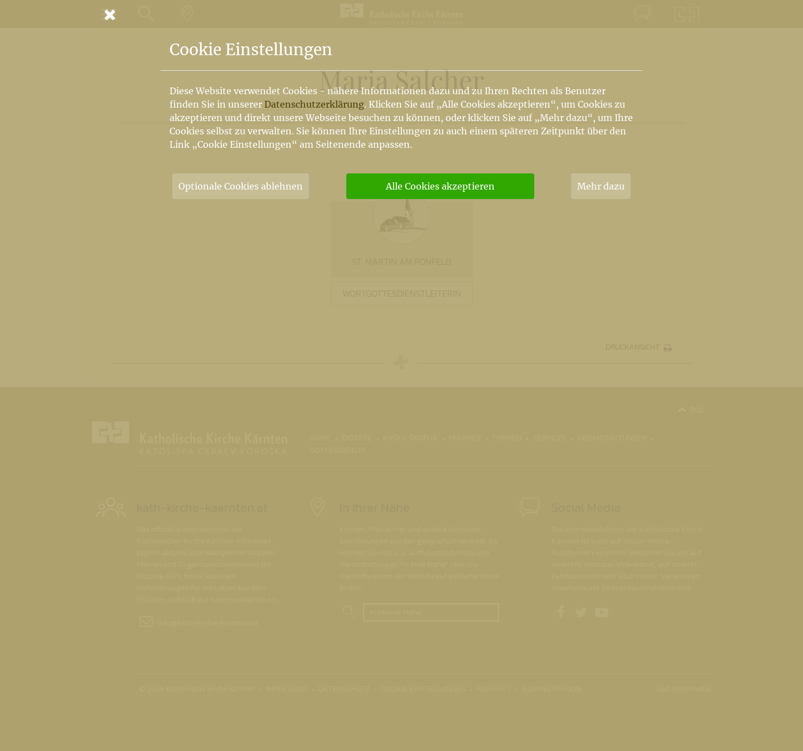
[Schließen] (401, 14)
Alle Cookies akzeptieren (440, 186)
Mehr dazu (601, 186)
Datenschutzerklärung (314, 104)
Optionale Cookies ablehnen (240, 186)
